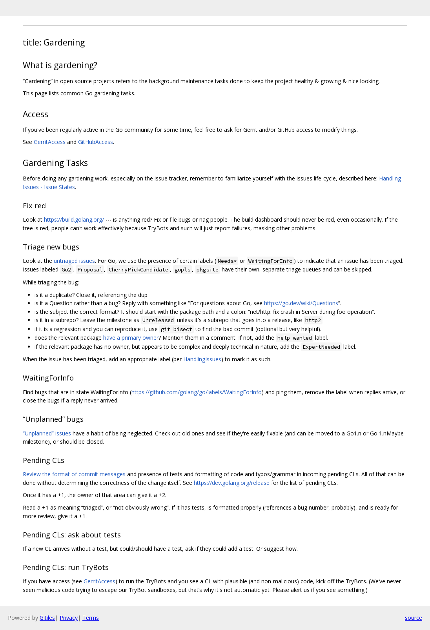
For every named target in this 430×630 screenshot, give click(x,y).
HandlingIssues (202, 359)
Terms (90, 617)
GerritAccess (50, 142)
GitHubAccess (95, 142)
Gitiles (47, 617)
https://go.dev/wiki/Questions (301, 303)
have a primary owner (131, 337)
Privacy (69, 617)
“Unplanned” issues (47, 433)
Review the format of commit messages (74, 474)
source (413, 617)
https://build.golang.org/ (74, 219)
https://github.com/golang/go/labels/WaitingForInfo (196, 392)
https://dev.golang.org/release (232, 482)
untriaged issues (74, 260)
